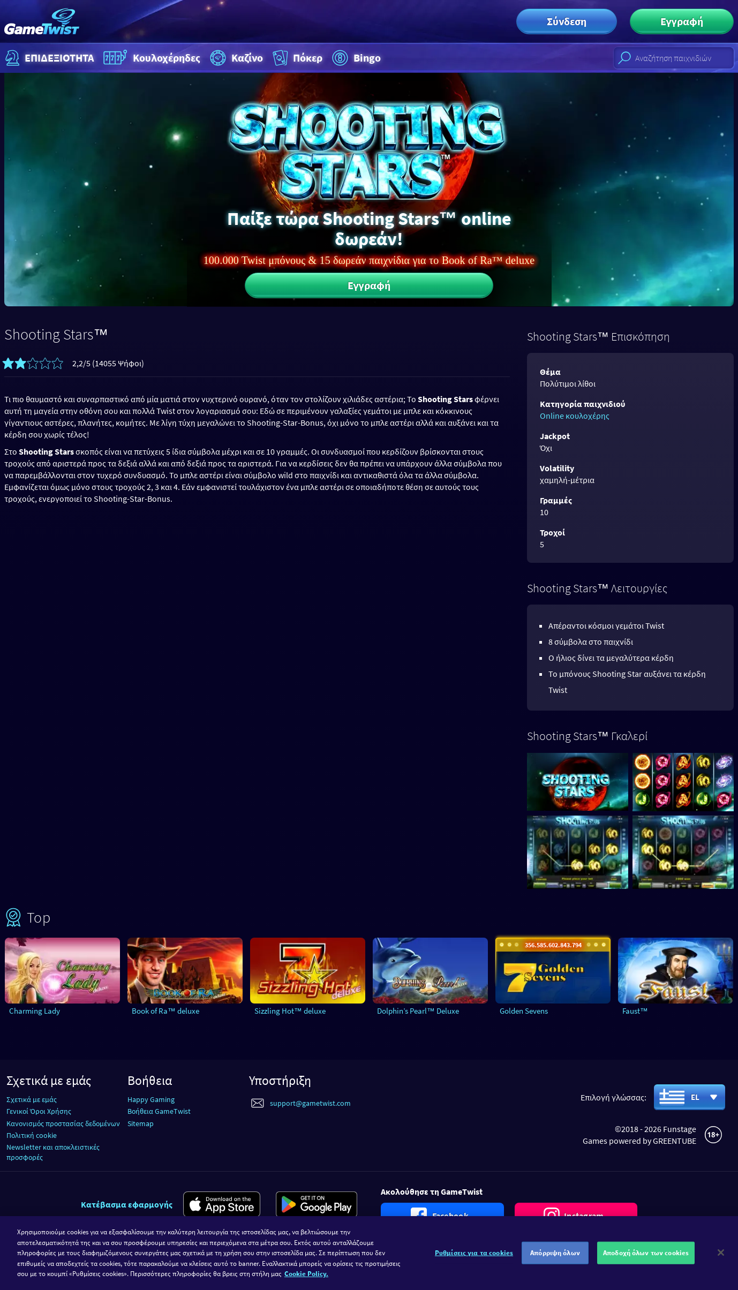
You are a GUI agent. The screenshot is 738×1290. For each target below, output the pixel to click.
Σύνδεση (566, 21)
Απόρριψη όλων (555, 1260)
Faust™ (635, 1011)
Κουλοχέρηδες (150, 58)
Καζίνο (235, 58)
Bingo (355, 58)
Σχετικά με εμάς (31, 1099)
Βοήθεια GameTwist (159, 1111)
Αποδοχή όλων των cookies (646, 1260)
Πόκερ (296, 58)
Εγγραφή (681, 21)
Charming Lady (34, 1011)
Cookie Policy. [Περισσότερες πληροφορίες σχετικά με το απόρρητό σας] (306, 1281)
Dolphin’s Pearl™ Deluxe (418, 1011)
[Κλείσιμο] (721, 1260)
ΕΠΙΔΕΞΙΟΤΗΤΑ (48, 58)
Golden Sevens (524, 1011)
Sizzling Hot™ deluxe (290, 1011)
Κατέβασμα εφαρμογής (126, 1204)
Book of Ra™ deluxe (165, 1011)
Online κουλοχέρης (574, 415)
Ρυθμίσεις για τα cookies (474, 1260)
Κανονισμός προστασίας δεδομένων (63, 1123)
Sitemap (140, 1123)
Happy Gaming (151, 1099)
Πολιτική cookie (31, 1135)
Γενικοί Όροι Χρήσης (38, 1111)
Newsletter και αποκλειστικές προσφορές (53, 1152)
